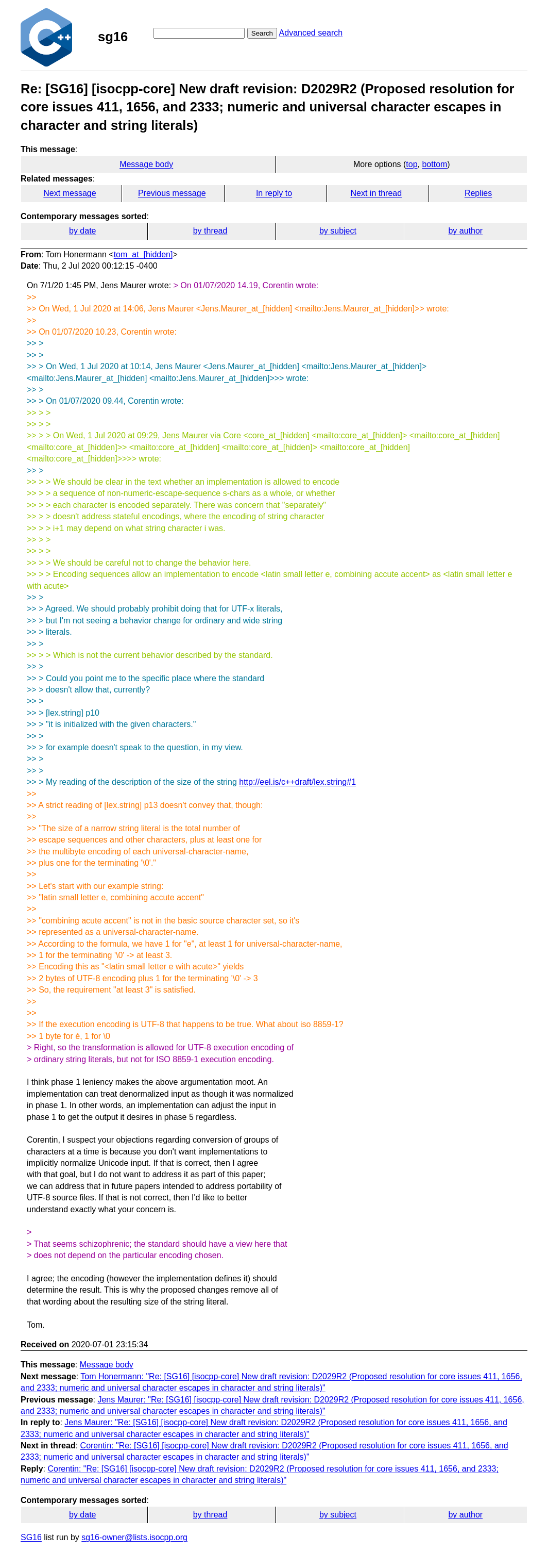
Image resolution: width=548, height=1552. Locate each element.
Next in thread (376, 193)
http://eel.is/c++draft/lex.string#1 (297, 782)
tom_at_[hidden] (143, 254)
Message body (146, 164)
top (411, 164)
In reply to (274, 193)
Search (262, 33)
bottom (434, 164)
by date (82, 230)
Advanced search (311, 32)
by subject (337, 230)
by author (465, 230)
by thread (210, 230)
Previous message (172, 193)
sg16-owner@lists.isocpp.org (134, 1537)
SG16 (31, 1537)
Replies (478, 193)
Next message (69, 193)
